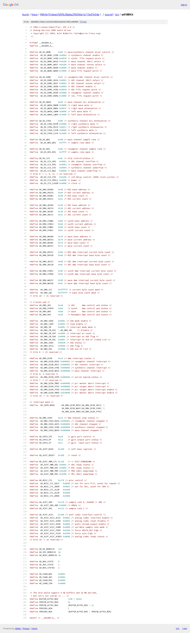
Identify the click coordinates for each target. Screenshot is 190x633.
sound (109, 14)
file (83, 22)
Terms (34, 628)
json (184, 628)
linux (34, 14)
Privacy (26, 628)
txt (177, 628)
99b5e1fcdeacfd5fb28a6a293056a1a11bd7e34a (69, 14)
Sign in (184, 4)
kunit (25, 14)
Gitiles (18, 628)
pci (117, 14)
